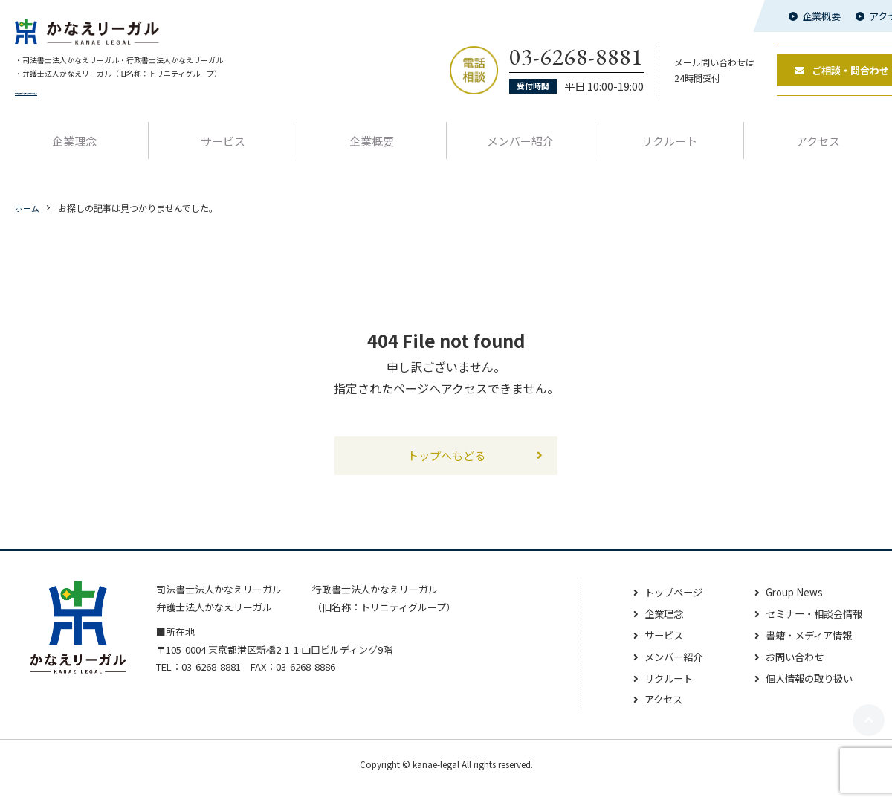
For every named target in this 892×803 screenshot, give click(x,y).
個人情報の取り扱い (805, 692)
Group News (788, 606)
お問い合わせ (789, 670)
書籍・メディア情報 (804, 649)
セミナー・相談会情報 (810, 627)
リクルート (669, 153)
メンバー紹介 (520, 153)
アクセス (653, 713)
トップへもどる (446, 468)
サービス (223, 153)
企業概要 (821, 16)
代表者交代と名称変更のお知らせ (82, 103)
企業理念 (74, 153)
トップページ (664, 606)
